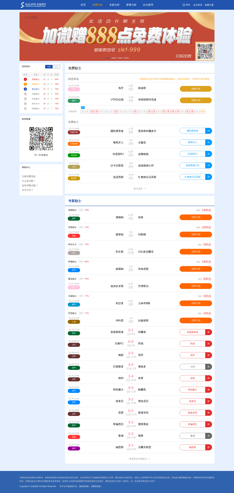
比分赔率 (148, 4)
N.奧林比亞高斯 (193, 177)
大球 (192, 366)
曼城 (192, 435)
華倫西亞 (192, 424)
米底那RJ (192, 153)
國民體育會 (192, 130)
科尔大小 (72, 244)
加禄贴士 (72, 210)
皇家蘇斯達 (192, 332)
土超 (74, 322)
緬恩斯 (192, 447)
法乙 (74, 253)
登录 (197, 5)
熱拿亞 (192, 401)
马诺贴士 (72, 296)
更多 (203, 111)
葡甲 (74, 304)
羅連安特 (192, 412)
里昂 (192, 355)
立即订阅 (195, 217)
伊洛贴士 (72, 227)
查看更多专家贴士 (140, 458)
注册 (209, 5)
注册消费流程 (29, 176)
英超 (74, 236)
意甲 (74, 270)
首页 (83, 4)
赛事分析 (131, 4)
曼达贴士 (72, 279)
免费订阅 (195, 88)
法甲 (74, 345)
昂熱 (192, 343)
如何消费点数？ (30, 185)
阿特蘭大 (192, 389)
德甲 (74, 448)
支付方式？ (27, 190)
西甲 (74, 218)
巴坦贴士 (72, 313)
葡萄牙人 (192, 142)
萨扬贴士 (72, 261)
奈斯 (192, 378)
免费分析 (97, 4)
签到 (188, 5)
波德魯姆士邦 (192, 165)
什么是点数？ (29, 181)
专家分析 (114, 4)
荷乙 (74, 287)
